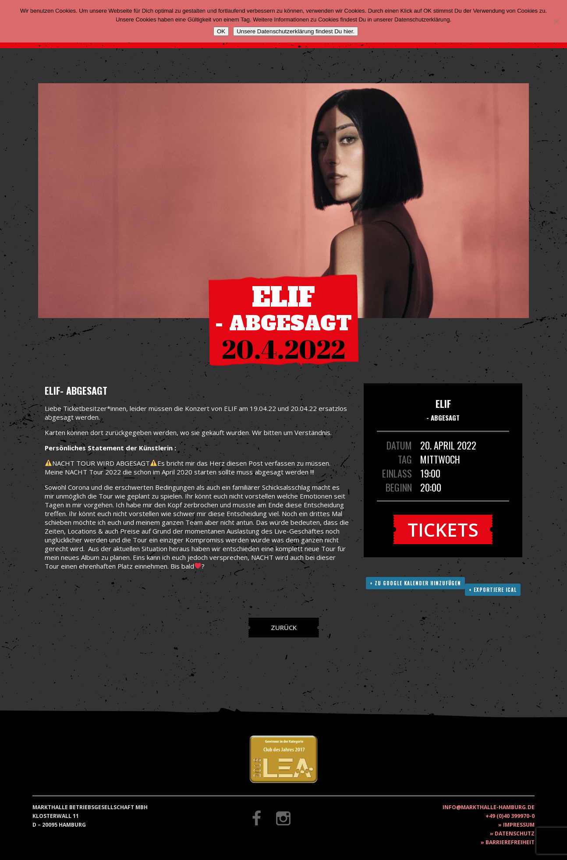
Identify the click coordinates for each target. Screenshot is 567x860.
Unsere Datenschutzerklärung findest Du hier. (295, 31)
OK (221, 31)
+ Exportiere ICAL (493, 589)
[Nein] (556, 21)
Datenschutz (515, 833)
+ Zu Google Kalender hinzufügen (415, 583)
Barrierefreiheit (510, 842)
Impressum (519, 824)
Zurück (284, 627)
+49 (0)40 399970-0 (510, 816)
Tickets (443, 529)
